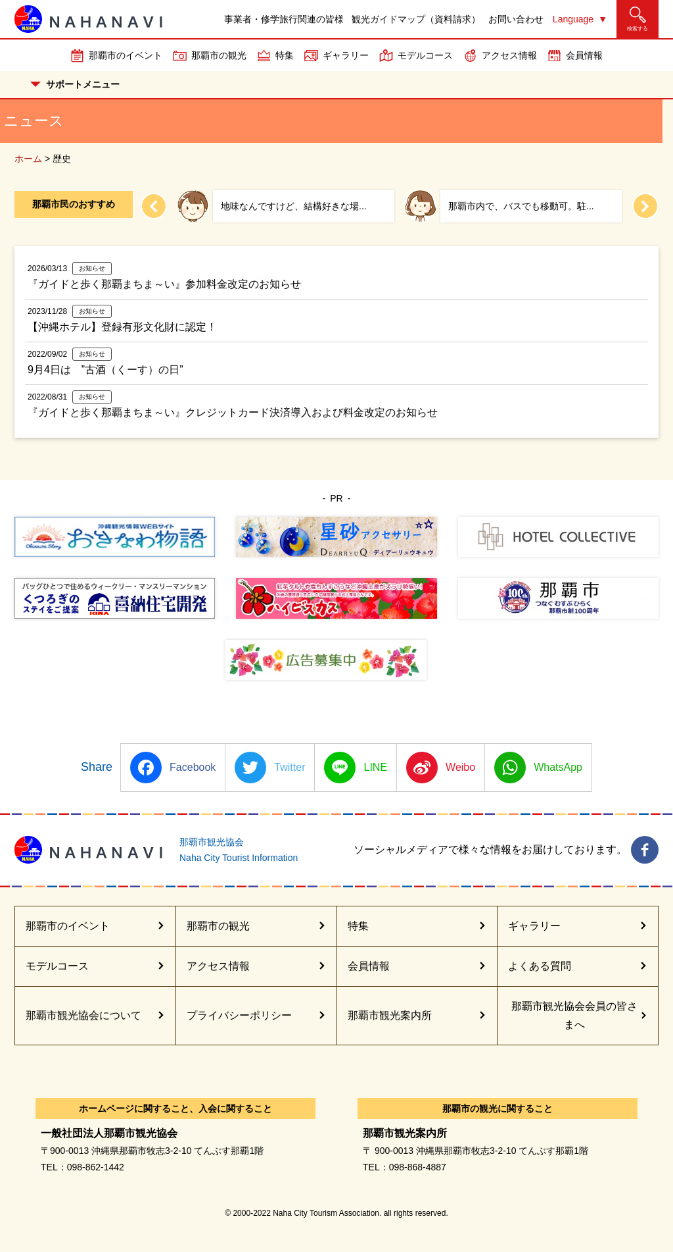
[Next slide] (645, 206)
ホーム (28, 158)
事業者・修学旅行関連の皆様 (284, 19)
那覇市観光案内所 (390, 1015)
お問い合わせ (516, 19)
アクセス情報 (509, 55)
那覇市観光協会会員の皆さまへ (574, 1015)
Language (573, 19)
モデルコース (425, 55)
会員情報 (584, 55)
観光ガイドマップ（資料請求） (416, 19)
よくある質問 (539, 966)
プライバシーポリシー (239, 1015)
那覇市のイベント (125, 55)
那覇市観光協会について (83, 1015)
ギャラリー (346, 55)
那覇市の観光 (218, 55)
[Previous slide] (154, 206)
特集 (284, 55)
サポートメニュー (75, 84)
